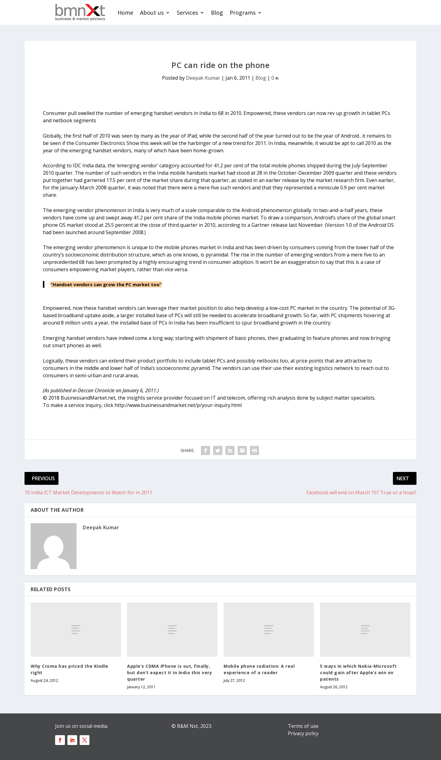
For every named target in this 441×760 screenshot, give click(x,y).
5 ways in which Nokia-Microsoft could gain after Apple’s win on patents (358, 672)
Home (125, 12)
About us (152, 12)
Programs (243, 12)
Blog (217, 12)
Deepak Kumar (203, 77)
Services (187, 12)
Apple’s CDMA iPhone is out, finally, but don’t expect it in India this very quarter (169, 672)
